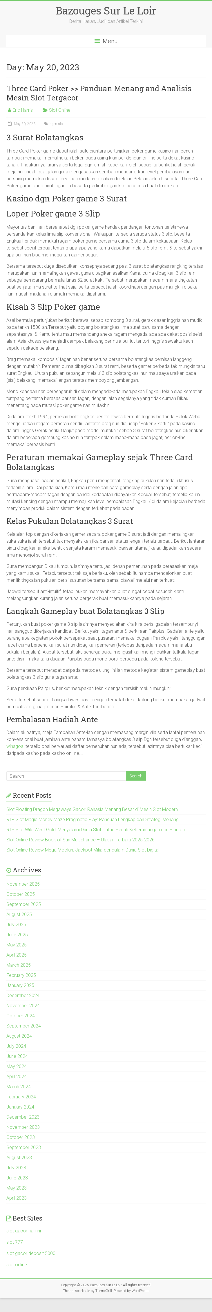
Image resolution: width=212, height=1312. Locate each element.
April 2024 (16, 1076)
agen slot (57, 124)
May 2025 (16, 945)
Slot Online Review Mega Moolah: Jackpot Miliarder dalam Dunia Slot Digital (82, 850)
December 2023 (22, 1117)
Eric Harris (22, 110)
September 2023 (23, 1147)
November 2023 (23, 1127)
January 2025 (20, 985)
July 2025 (16, 924)
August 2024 (19, 1036)
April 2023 (16, 1198)
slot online (16, 1264)
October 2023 (20, 1137)
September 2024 (23, 1026)
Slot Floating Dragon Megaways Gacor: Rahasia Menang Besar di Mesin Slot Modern (92, 809)
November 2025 (23, 884)
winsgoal (15, 746)
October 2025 (20, 894)
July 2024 (16, 1046)
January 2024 (20, 1107)
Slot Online (59, 110)
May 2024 (16, 1066)
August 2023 (19, 1157)
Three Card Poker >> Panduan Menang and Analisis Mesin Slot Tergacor (98, 92)
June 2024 (17, 1056)
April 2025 (16, 955)
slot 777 (14, 1242)
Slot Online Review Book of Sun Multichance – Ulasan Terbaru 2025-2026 (80, 840)
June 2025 (17, 934)
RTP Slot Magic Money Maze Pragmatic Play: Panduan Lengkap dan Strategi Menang (92, 819)
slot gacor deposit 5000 (30, 1253)
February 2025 (21, 975)
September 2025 (23, 904)
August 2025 (19, 914)
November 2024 (23, 1005)
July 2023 (16, 1167)
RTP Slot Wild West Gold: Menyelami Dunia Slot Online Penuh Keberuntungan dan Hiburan (95, 829)
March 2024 (18, 1086)
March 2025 (18, 965)
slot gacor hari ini (23, 1231)
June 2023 (17, 1178)
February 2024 (21, 1097)
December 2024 (22, 995)
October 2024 (20, 1016)
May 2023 (16, 1188)
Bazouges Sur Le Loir (106, 10)
